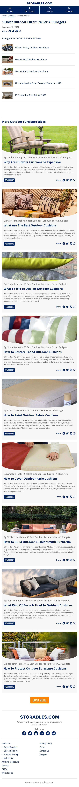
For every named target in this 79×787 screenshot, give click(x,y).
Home (4, 16)
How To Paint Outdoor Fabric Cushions (31, 415)
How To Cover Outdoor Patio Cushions (30, 478)
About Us (6, 743)
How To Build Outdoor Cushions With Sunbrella (37, 542)
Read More (9, 180)
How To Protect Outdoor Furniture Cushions (35, 668)
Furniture (11, 16)
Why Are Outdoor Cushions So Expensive (32, 162)
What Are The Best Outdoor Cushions (30, 225)
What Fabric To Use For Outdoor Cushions (33, 289)
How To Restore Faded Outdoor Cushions (33, 352)
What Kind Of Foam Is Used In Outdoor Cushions (38, 605)
